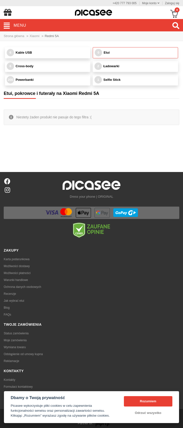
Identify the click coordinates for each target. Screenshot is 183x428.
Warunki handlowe (16, 280)
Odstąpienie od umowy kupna (23, 354)
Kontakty (9, 380)
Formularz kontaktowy (18, 386)
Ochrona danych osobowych (22, 287)
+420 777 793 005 (125, 3)
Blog (7, 307)
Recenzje (10, 294)
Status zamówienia (16, 333)
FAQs (7, 314)
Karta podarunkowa (16, 259)
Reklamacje (11, 361)
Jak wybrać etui (14, 300)
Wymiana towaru (15, 347)
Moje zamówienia (15, 340)
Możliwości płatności (17, 273)
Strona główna (14, 36)
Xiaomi (35, 36)
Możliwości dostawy (17, 266)
